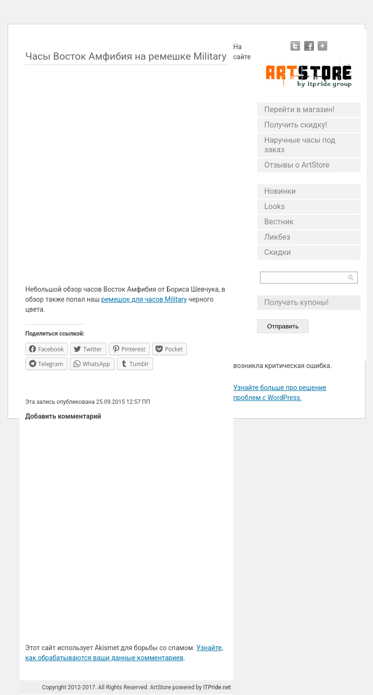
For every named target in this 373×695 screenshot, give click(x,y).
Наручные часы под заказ (299, 145)
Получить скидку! (295, 124)
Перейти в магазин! (299, 109)
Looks (274, 206)
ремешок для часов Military (143, 299)
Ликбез (277, 237)
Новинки (280, 191)
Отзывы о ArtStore (297, 164)
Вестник (279, 221)
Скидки (277, 252)
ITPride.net (217, 687)
